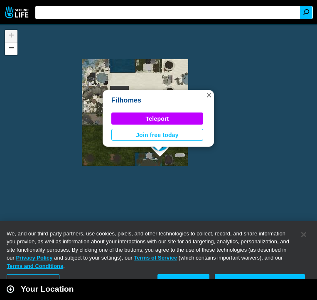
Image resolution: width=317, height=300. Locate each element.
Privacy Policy (34, 258)
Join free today (157, 135)
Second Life (17, 12)
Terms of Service (155, 258)
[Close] (304, 234)
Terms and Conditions (35, 266)
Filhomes (126, 100)
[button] (209, 95)
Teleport (157, 118)
